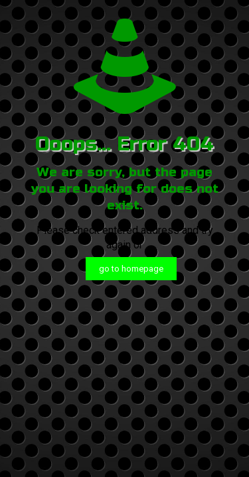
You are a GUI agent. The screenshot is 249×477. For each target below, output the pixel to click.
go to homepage (131, 269)
